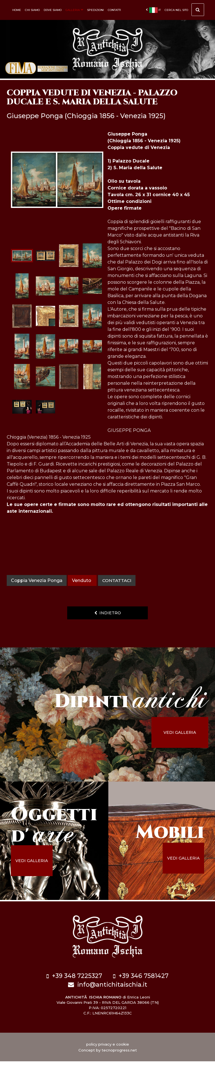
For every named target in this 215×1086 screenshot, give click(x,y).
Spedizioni (95, 10)
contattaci (117, 607)
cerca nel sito (184, 11)
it (153, 10)
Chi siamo (32, 10)
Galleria (74, 10)
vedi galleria (184, 759)
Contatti (114, 10)
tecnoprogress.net (119, 1075)
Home (16, 10)
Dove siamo (53, 10)
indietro (107, 639)
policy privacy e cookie (107, 1069)
